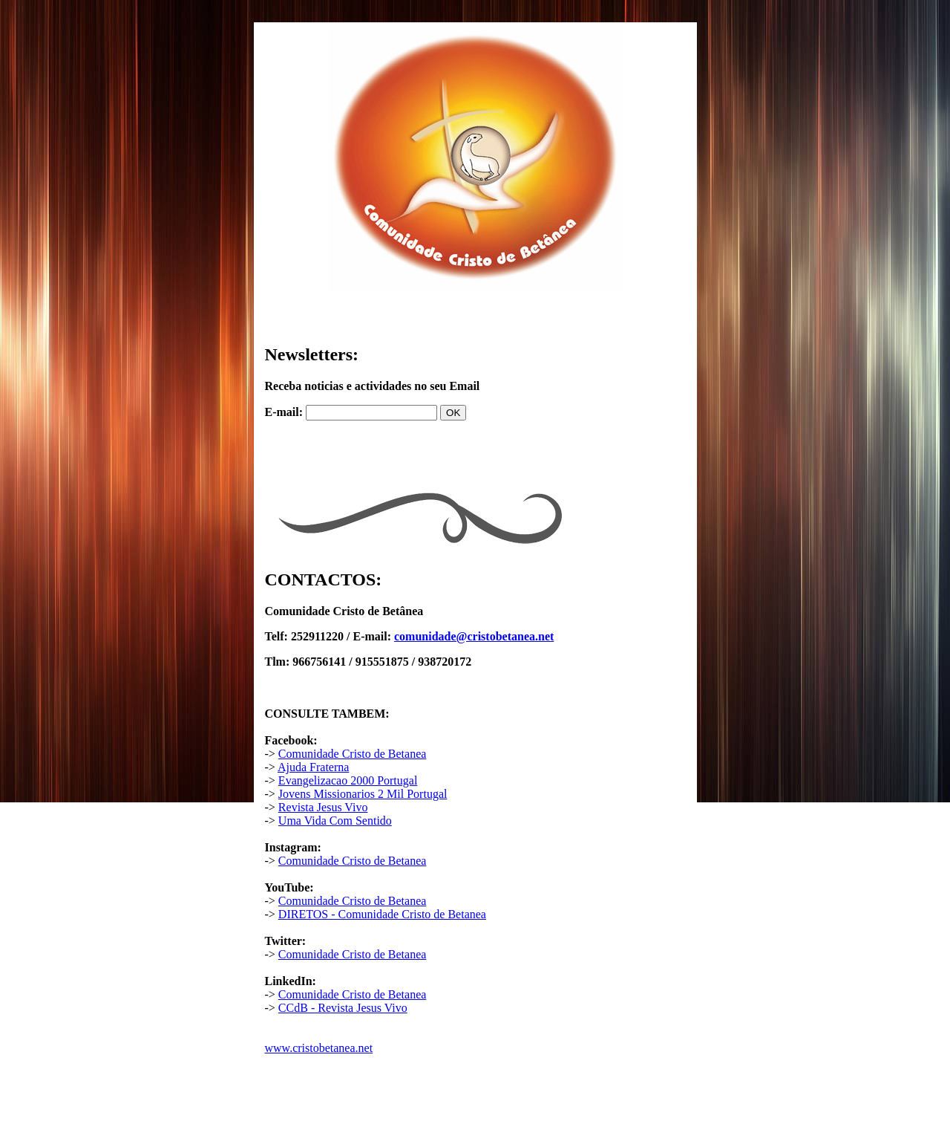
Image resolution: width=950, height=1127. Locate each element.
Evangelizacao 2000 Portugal (348, 780)
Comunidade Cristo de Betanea (352, 753)
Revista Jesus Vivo (323, 807)
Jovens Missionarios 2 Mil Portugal (363, 793)
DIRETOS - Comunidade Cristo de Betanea (382, 914)
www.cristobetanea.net (319, 1048)
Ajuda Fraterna (313, 767)
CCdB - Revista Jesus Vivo (342, 1007)
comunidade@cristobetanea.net (474, 636)
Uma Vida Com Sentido (335, 820)
